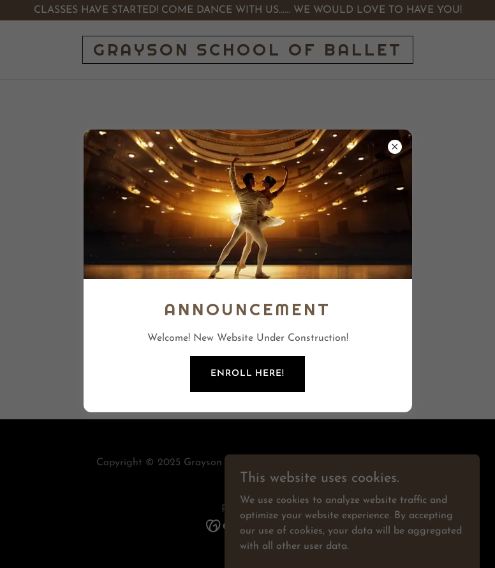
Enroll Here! (247, 373)
